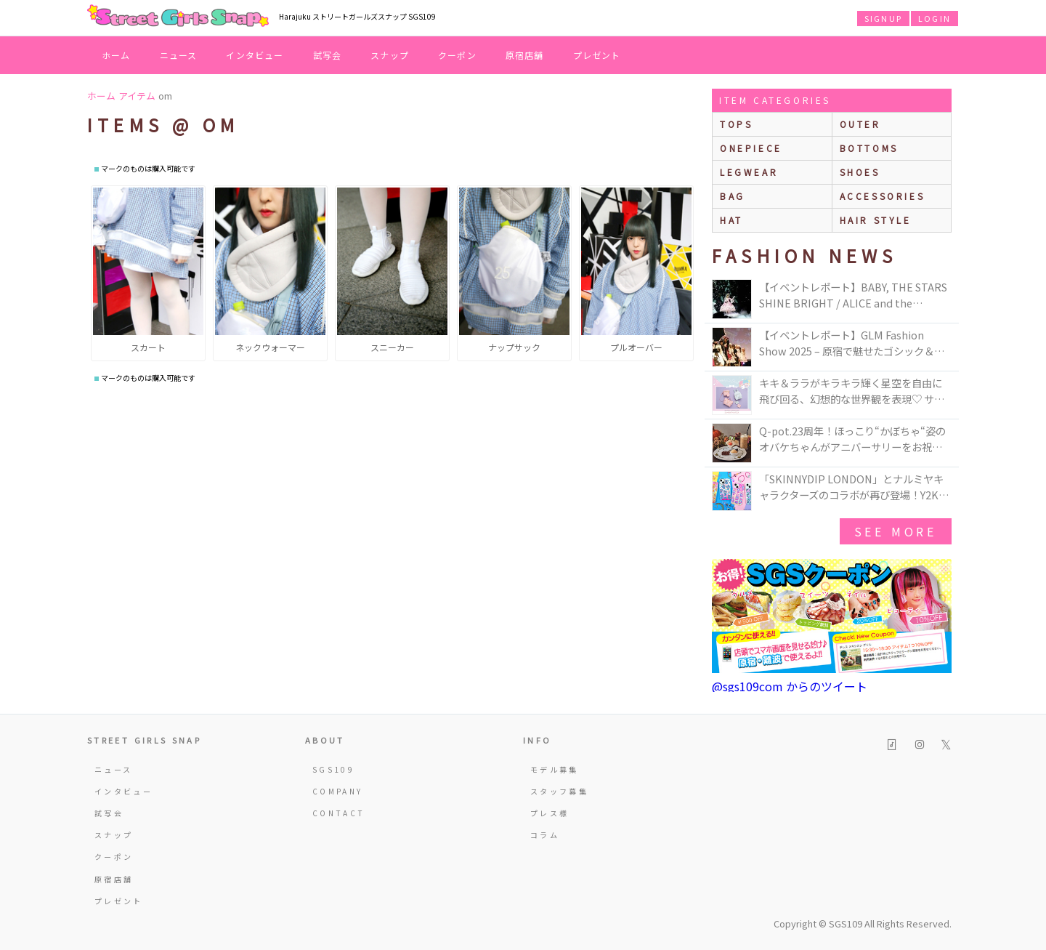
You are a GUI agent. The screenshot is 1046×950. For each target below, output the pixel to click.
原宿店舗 (525, 55)
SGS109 (333, 769)
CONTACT (338, 813)
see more (895, 531)
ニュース (179, 55)
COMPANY (337, 791)
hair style (876, 220)
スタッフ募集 (559, 791)
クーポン (457, 55)
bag (732, 196)
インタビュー (254, 55)
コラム (544, 834)
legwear (749, 172)
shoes (860, 172)
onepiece (751, 148)
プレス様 (549, 813)
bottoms (869, 148)
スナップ (389, 55)
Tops (736, 124)
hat (731, 220)
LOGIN (934, 18)
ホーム (116, 55)
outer (860, 124)
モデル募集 (554, 769)
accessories (882, 196)
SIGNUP (883, 18)
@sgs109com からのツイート (789, 686)
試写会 (327, 55)
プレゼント (597, 55)
